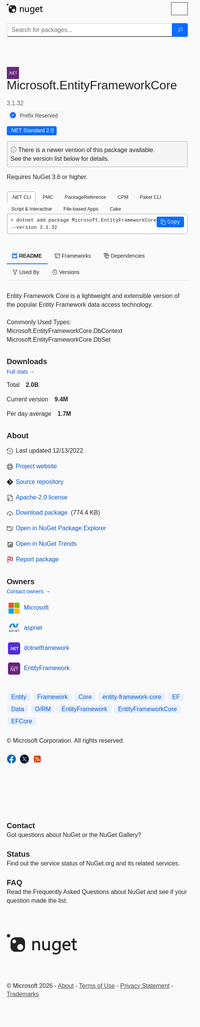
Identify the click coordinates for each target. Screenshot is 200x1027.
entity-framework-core (132, 697)
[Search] (180, 30)
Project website (36, 466)
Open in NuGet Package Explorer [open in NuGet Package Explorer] (61, 528)
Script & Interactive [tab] (31, 209)
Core (85, 697)
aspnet (33, 627)
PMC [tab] (48, 197)
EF (176, 697)
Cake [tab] (115, 209)
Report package (37, 559)
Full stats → (21, 372)
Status (18, 854)
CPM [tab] (122, 197)
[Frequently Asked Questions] (14, 882)
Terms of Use (97, 986)
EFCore (21, 721)
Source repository (39, 482)
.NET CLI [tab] (21, 197)
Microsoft (36, 607)
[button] (170, 222)
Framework (52, 697)
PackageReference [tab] (85, 197)
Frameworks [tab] (73, 256)
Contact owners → (29, 591)
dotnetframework (46, 648)
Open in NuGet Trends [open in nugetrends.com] (46, 543)
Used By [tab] (26, 272)
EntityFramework (47, 668)
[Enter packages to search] (89, 30)
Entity (19, 697)
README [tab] (27, 256)
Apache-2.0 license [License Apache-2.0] (42, 497)
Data (17, 709)
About (66, 986)
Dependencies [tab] (124, 256)
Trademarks (23, 994)
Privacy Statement (145, 986)
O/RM (43, 709)
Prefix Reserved (39, 116)
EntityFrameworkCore (147, 709)
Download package (42, 512)
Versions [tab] (65, 272)
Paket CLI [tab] (150, 197)
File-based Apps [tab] (80, 209)
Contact (21, 825)
